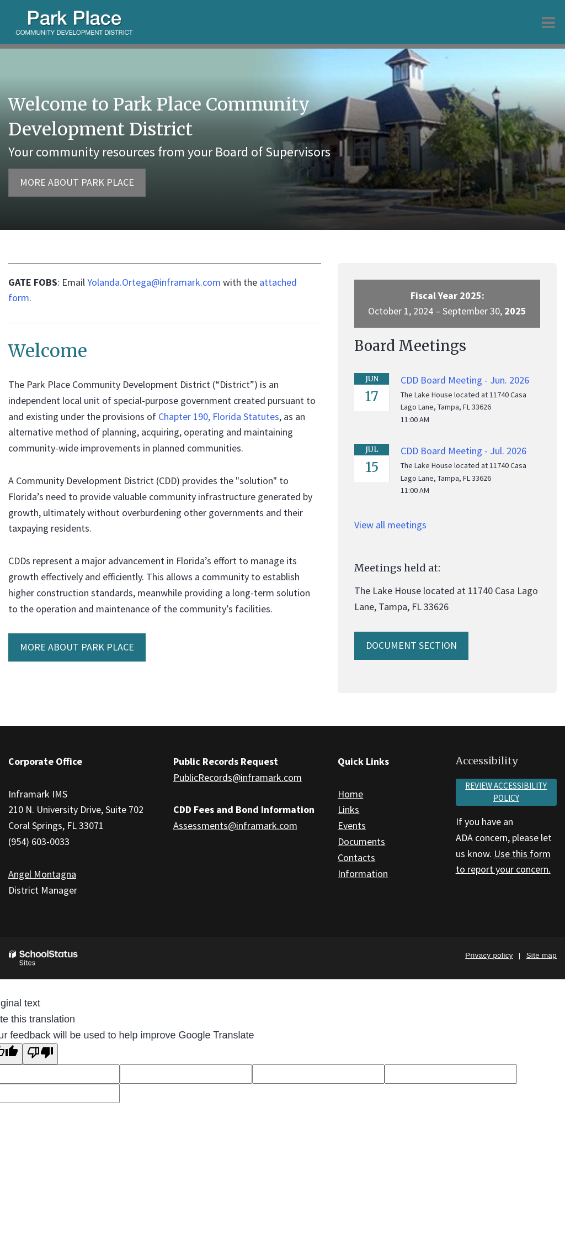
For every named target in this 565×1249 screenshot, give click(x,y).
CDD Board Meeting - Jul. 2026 (463, 450)
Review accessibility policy (506, 792)
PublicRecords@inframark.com (237, 777)
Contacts (356, 857)
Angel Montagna (42, 874)
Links (348, 809)
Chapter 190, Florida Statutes (218, 416)
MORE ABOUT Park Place (77, 647)
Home (350, 794)
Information (363, 873)
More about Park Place (77, 182)
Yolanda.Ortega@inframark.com (154, 282)
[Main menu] (548, 22)
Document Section (411, 645)
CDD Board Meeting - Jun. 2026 (465, 380)
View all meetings (390, 524)
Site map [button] (541, 955)
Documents (361, 841)
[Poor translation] (40, 1054)
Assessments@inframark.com (235, 825)
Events (352, 825)
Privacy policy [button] (489, 955)
